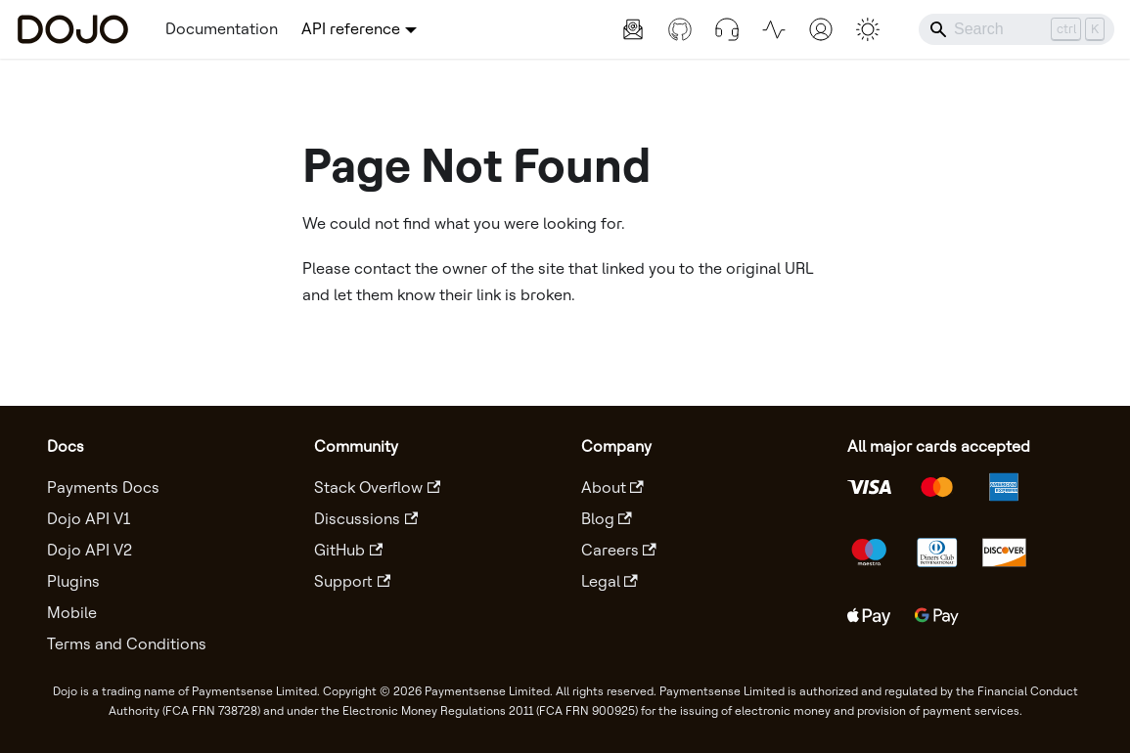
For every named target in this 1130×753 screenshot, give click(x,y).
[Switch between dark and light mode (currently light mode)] (868, 29)
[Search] (1016, 29)
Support (352, 581)
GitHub (348, 550)
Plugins (73, 581)
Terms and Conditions (126, 644)
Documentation (221, 29)
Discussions (366, 518)
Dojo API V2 (89, 550)
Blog (606, 518)
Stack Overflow (377, 487)
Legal (609, 581)
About (612, 487)
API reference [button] (350, 29)
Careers (618, 550)
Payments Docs (103, 487)
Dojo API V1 (88, 518)
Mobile (72, 612)
